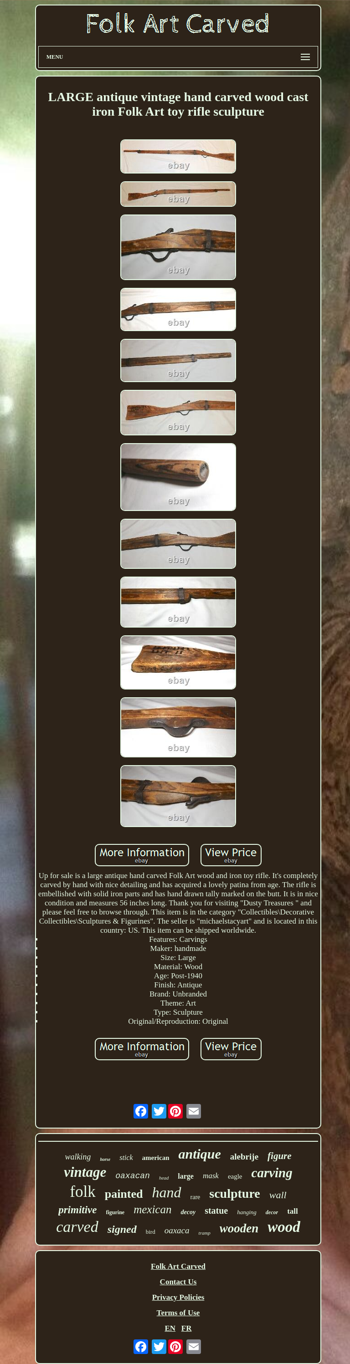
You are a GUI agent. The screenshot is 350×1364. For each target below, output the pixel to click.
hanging (247, 1212)
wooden (239, 1228)
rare (195, 1197)
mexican (152, 1209)
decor (272, 1212)
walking (78, 1156)
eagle (235, 1176)
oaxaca (177, 1230)
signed (122, 1229)
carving (272, 1172)
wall (278, 1195)
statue (216, 1211)
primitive (77, 1210)
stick (126, 1157)
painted (124, 1194)
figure (280, 1155)
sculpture (234, 1193)
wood (284, 1227)
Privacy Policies (178, 1297)
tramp (205, 1233)
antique (199, 1153)
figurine (115, 1212)
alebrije (244, 1156)
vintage (85, 1172)
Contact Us (178, 1281)
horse (105, 1159)
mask (211, 1175)
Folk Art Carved (178, 1266)
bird (150, 1231)
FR (186, 1328)
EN (170, 1328)
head (164, 1177)
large (186, 1176)
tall (292, 1211)
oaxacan (132, 1175)
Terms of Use (178, 1312)
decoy (188, 1212)
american (156, 1157)
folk (82, 1192)
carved (77, 1226)
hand (166, 1192)
